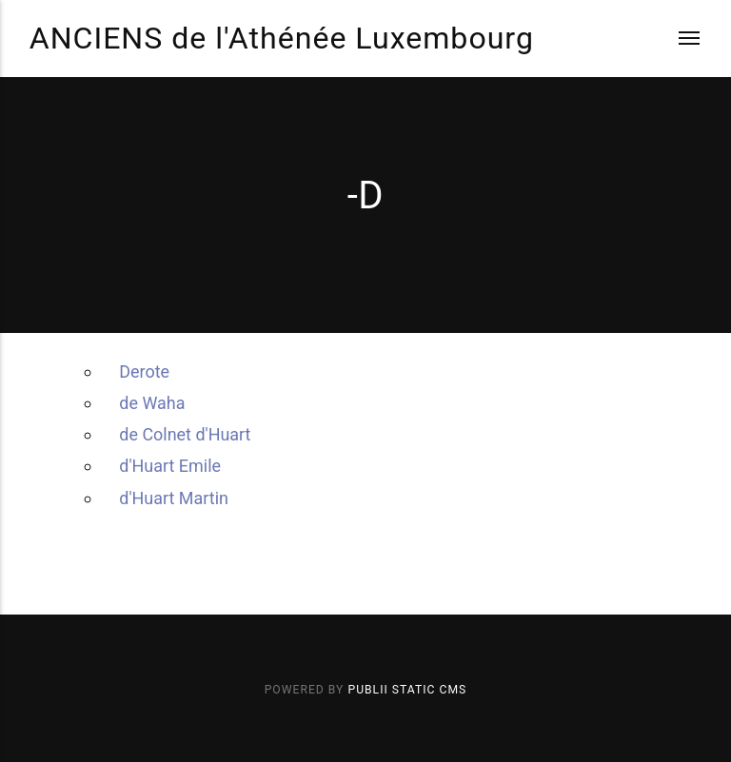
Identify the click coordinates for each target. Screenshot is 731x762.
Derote (144, 371)
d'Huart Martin (173, 498)
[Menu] (677, 38)
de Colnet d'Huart (184, 434)
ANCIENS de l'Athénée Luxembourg (282, 38)
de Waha (152, 403)
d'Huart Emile (170, 466)
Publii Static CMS (406, 689)
